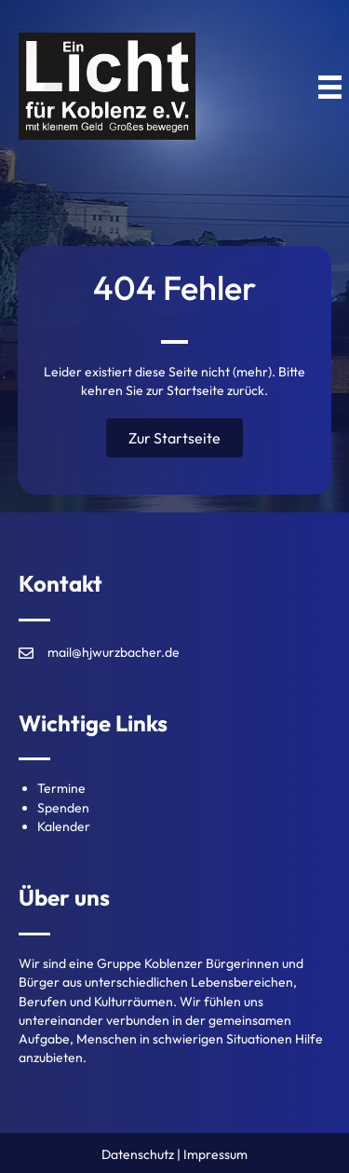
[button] (174, 437)
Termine (61, 788)
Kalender (63, 826)
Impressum (215, 1154)
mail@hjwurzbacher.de (113, 652)
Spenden (63, 807)
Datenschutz (137, 1154)
